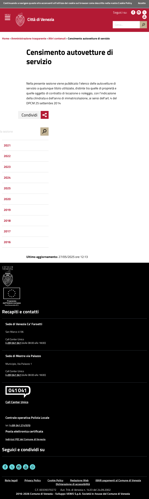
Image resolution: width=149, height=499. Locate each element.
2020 (7, 199)
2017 (7, 231)
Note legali (11, 480)
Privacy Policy (32, 480)
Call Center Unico (16, 402)
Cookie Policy (125, 3)
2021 (7, 145)
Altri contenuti (57, 38)
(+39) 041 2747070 (19, 425)
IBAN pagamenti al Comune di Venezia (118, 480)
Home (5, 38)
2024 (7, 177)
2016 (7, 242)
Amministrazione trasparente (28, 38)
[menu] (8, 18)
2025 (7, 188)
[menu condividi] (45, 115)
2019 (7, 209)
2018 (7, 220)
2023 (7, 166)
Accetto (142, 3)
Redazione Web (79, 480)
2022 (7, 156)
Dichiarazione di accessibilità (73, 484)
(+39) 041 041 (13, 343)
